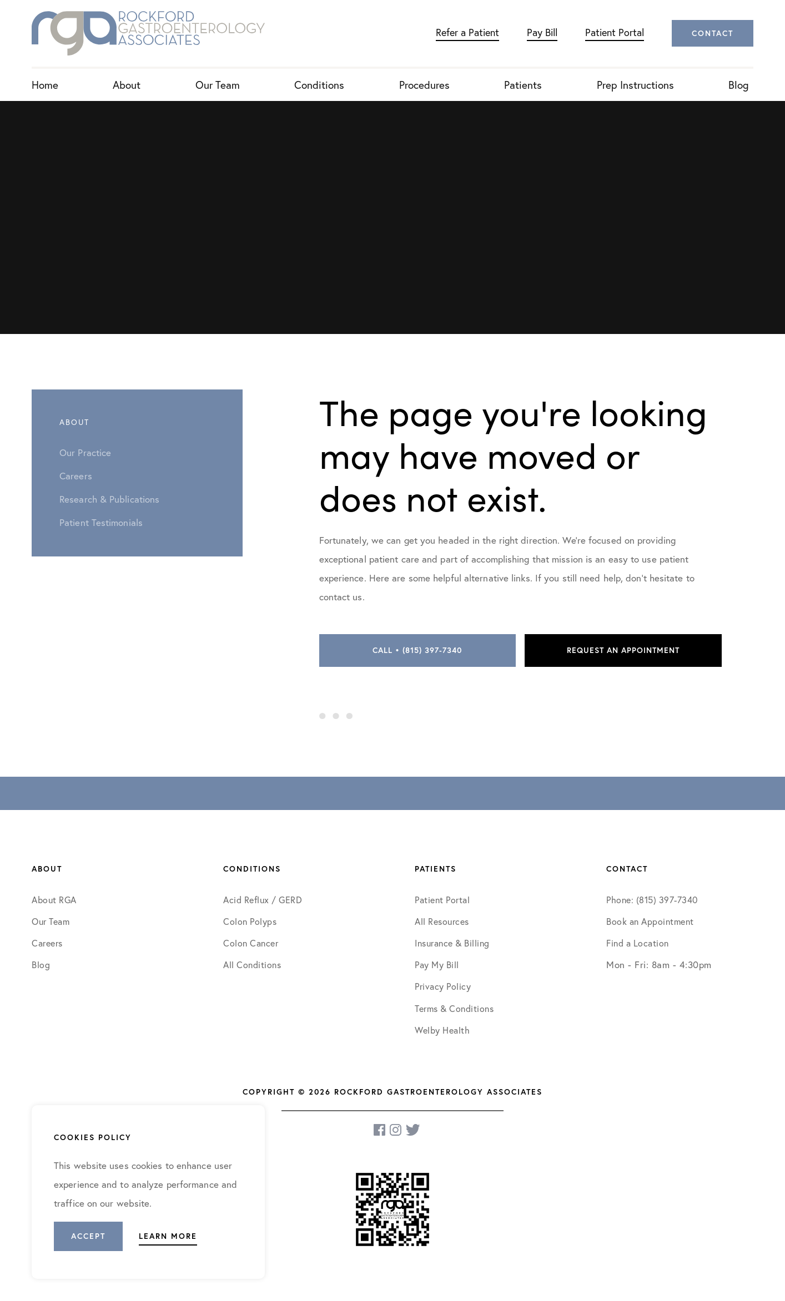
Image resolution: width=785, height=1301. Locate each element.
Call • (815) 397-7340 (417, 650)
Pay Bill (542, 32)
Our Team (217, 85)
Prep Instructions (635, 85)
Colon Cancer (250, 943)
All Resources (442, 921)
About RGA (54, 899)
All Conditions (252, 964)
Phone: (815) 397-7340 (652, 899)
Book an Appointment (650, 921)
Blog (738, 85)
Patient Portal (614, 32)
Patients (523, 85)
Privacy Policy (443, 986)
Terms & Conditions (455, 1008)
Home (45, 85)
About (126, 85)
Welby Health (442, 1030)
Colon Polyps (249, 921)
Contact (712, 33)
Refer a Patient (467, 32)
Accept (88, 1236)
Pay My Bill (437, 964)
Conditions (319, 85)
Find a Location (637, 943)
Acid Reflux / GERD (262, 899)
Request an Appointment (623, 650)
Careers (47, 943)
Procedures (424, 85)
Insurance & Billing (452, 943)
